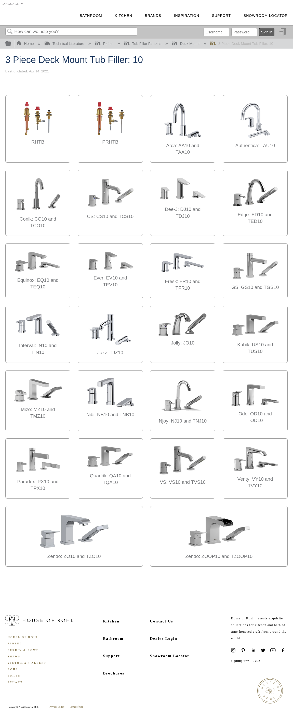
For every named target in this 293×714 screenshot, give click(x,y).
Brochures (113, 673)
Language (10, 3)
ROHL (13, 669)
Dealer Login (163, 638)
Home (25, 44)
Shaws (14, 656)
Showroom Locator (266, 16)
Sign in (266, 32)
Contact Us (161, 621)
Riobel (104, 44)
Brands (153, 16)
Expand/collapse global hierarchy (11, 44)
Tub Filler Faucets (143, 44)
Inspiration (186, 16)
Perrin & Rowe (23, 650)
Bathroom (91, 16)
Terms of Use (76, 706)
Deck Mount (186, 44)
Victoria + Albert (27, 662)
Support (221, 16)
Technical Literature (65, 44)
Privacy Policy (56, 706)
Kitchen (123, 16)
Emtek (14, 675)
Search (10, 32)
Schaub (15, 682)
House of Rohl (23, 637)
